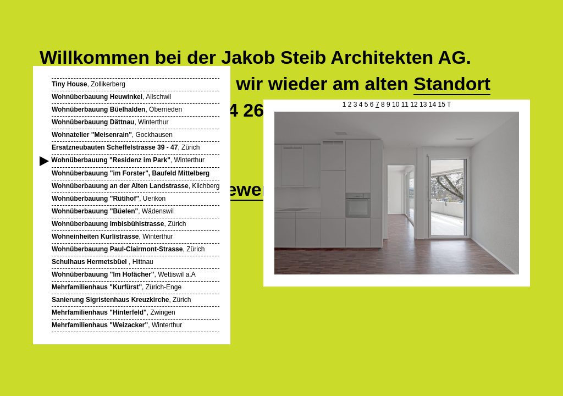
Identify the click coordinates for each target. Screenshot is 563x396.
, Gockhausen (112, 135)
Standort (451, 83)
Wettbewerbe (233, 189)
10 (395, 104)
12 (413, 104)
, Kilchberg (135, 186)
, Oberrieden (117, 109)
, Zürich (126, 147)
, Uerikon (108, 198)
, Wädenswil (113, 211)
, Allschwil (111, 97)
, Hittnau (102, 262)
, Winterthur (110, 122)
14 (432, 104)
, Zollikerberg (88, 84)
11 (405, 104)
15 (441, 104)
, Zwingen (113, 312)
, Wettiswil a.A (124, 274)
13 (423, 104)
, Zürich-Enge (116, 287)
